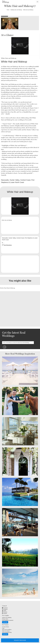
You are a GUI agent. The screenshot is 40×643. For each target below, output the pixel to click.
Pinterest (4, 612)
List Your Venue (5, 626)
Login (3, 628)
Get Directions (8, 245)
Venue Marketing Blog (7, 632)
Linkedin (4, 613)
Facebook (5, 607)
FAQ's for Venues (6, 631)
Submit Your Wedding (6, 617)
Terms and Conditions (6, 629)
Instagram (5, 609)
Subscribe (5, 622)
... (4, 242)
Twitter (4, 610)
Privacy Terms (5, 618)
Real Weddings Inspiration (7, 620)
